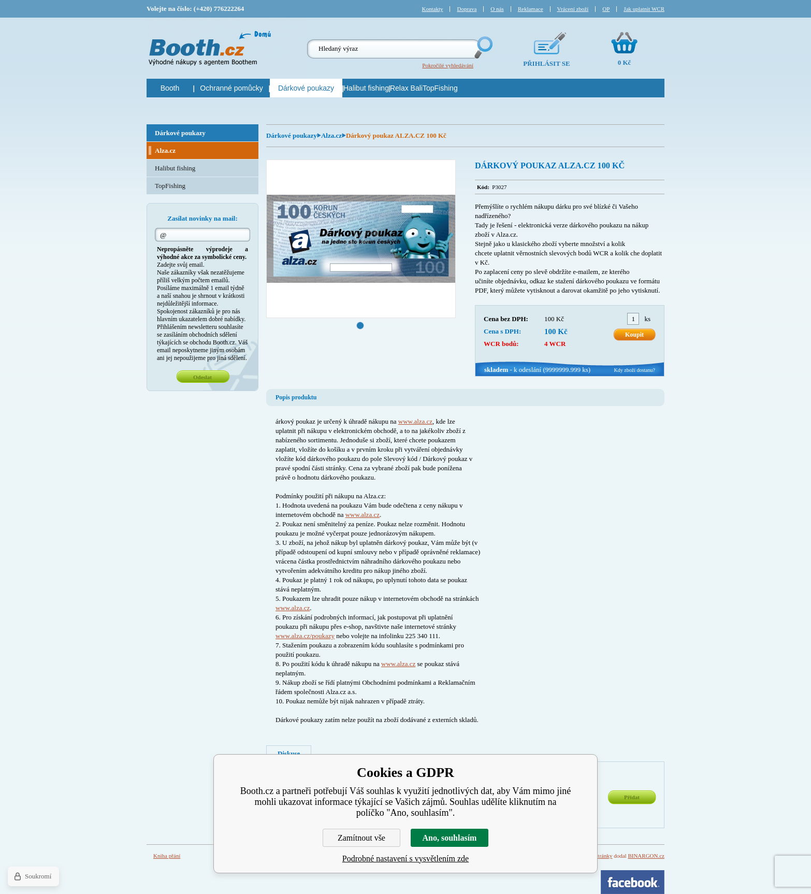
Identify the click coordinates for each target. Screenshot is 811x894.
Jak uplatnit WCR (644, 9)
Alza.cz (331, 135)
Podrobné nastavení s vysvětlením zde (405, 858)
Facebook (632, 882)
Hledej (482, 47)
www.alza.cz (415, 421)
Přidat (632, 797)
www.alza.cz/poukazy (305, 636)
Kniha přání (166, 856)
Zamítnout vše (361, 837)
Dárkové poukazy (291, 135)
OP (606, 9)
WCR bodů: (501, 344)
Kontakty (432, 9)
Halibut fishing (175, 168)
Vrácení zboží (573, 9)
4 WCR (555, 344)
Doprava (466, 9)
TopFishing (170, 186)
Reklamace (530, 9)
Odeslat (202, 377)
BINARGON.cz (646, 856)
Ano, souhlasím (450, 837)
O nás (496, 9)
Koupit (634, 334)
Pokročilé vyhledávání (447, 65)
